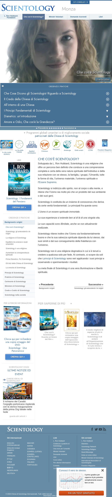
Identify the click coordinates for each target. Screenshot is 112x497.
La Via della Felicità (19, 146)
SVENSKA (31, 449)
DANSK (10, 453)
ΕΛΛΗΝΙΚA (31, 459)
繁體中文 (10, 467)
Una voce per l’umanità (61, 448)
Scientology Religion (88, 449)
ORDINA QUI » (19, 207)
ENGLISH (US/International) (13, 444)
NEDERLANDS (12, 470)
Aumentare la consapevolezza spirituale (17, 254)
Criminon (44, 145)
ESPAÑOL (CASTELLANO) (33, 455)
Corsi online (57, 460)
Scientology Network (88, 446)
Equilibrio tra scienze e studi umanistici (16, 243)
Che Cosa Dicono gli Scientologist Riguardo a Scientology (40, 93)
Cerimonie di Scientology (15, 282)
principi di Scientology (54, 258)
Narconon (56, 144)
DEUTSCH (11, 473)
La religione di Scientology (16, 238)
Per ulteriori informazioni (62, 463)
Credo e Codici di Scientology (17, 290)
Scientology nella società (15, 295)
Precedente (43, 128)
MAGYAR (30, 443)
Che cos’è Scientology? (33, 17)
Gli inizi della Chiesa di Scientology (19, 263)
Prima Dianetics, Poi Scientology (18, 259)
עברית (9, 459)
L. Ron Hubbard (59, 441)
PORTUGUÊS (32, 465)
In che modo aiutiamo (6, 152)
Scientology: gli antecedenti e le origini (18, 233)
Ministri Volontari (56, 17)
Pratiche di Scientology (14, 277)
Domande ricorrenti (78, 17)
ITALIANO (30, 462)
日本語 (9, 462)
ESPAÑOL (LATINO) (34, 451)
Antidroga (67, 145)
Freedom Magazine (88, 465)
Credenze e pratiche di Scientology (61, 445)
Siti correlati (80, 2)
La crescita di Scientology (16, 268)
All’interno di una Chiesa (19, 105)
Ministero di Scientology (15, 286)
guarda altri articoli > (18, 416)
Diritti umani (79, 145)
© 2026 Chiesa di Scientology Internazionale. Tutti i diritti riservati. (29, 494)
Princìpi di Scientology (14, 273)
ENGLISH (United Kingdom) (13, 449)
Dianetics (84, 444)
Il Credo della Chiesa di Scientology (26, 99)
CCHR (90, 145)
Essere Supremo (47, 182)
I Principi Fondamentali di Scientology (27, 110)
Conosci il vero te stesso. (72, 470)
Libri (101, 17)
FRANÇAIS (11, 456)
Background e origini (13, 222)
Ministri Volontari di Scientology (92, 458)
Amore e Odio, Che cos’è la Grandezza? (29, 122)
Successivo (69, 128)
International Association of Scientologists (90, 462)
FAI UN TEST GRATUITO (81, 493)
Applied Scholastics (32, 146)
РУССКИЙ (11, 465)
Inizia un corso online (88, 455)
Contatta (56, 465)
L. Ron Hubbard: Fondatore (11, 17)
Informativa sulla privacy (52, 496)
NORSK (30, 446)
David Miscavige (87, 452)
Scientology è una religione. (16, 248)
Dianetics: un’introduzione (20, 116)
